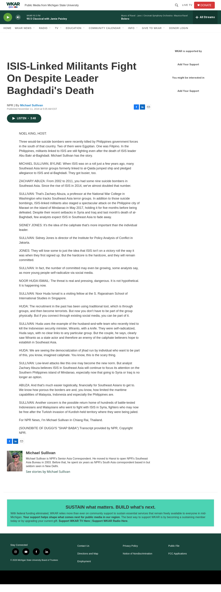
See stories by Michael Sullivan (48, 479)
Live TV (189, 9)
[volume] (18, 25)
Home (7, 35)
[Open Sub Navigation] (34, 35)
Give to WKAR (152, 35)
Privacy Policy (130, 553)
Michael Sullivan (31, 113)
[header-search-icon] (178, 9)
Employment (84, 569)
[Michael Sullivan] (14, 468)
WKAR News (23, 35)
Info (131, 35)
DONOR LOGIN (178, 35)
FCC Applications (177, 561)
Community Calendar (105, 35)
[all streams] (205, 25)
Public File (174, 553)
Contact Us (83, 553)
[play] (8, 25)
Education (73, 35)
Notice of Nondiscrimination (137, 561)
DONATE (208, 9)
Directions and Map (87, 561)
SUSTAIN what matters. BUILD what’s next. (111, 514)
